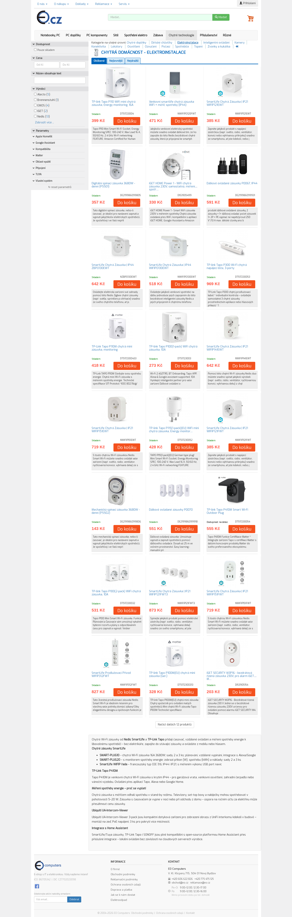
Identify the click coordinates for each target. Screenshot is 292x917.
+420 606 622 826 (182, 879)
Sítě (115, 35)
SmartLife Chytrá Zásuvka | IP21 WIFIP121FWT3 (169, 592)
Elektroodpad (119, 900)
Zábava (158, 35)
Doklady (82, 4)
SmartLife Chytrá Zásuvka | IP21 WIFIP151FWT (227, 592)
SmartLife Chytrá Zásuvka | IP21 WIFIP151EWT (112, 429)
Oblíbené (99, 60)
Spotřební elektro (135, 35)
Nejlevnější (116, 60)
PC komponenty (97, 35)
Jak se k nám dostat (123, 895)
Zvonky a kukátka (219, 46)
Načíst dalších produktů (175, 724)
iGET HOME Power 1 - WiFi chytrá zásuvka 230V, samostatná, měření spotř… (172, 186)
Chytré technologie (181, 35)
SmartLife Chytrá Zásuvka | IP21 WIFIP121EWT (227, 103)
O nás (42, 4)
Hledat (221, 17)
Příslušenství (208, 35)
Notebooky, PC (50, 35)
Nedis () (42, 116)
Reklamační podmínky (124, 879)
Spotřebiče (182, 46)
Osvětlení (133, 46)
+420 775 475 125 (204, 879)
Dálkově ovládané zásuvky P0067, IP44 (232, 183)
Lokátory (116, 46)
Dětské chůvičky (161, 43)
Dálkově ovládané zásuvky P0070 (171, 510)
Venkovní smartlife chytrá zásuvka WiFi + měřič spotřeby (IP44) (171, 103)
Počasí (166, 46)
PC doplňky (73, 35)
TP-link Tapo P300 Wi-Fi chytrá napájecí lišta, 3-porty (227, 266)
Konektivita (98, 46)
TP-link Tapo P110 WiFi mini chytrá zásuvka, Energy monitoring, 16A (113, 103)
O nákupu (61, 4)
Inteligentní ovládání (216, 43)
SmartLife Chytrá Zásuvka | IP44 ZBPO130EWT (113, 266)
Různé (227, 35)
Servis (124, 4)
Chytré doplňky (136, 43)
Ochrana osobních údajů (126, 884)
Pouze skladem (46, 50)
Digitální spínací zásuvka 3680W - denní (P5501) (113, 185)
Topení (198, 46)
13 (47, 116)
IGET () (41, 111)
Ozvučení (151, 46)
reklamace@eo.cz (200, 882)
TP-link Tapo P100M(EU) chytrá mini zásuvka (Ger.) (172, 674)
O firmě (115, 869)
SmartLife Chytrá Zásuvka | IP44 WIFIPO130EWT (170, 266)
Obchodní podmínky (123, 874)
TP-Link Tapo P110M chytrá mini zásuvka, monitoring (112, 348)
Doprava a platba (121, 889)
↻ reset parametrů (59, 187)
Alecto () (42, 94)
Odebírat (74, 899)
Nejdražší (132, 60)
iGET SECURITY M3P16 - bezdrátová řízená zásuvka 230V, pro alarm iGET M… (230, 676)
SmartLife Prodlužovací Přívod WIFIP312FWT (111, 674)
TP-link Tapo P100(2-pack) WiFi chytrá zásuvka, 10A (116, 592)
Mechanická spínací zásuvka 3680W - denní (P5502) (116, 511)
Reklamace (103, 4)
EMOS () (41, 105)
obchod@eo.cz (180, 882)
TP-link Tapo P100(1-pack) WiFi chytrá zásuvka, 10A (173, 348)
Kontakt (190, 913)
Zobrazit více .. (44, 122)
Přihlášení (247, 3)
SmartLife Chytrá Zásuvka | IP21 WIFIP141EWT (227, 348)
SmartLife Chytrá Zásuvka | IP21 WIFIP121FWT (227, 429)
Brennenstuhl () (46, 100)
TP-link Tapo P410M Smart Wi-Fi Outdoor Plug (227, 511)
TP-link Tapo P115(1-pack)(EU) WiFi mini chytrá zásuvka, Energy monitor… (174, 429)
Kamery (240, 43)
